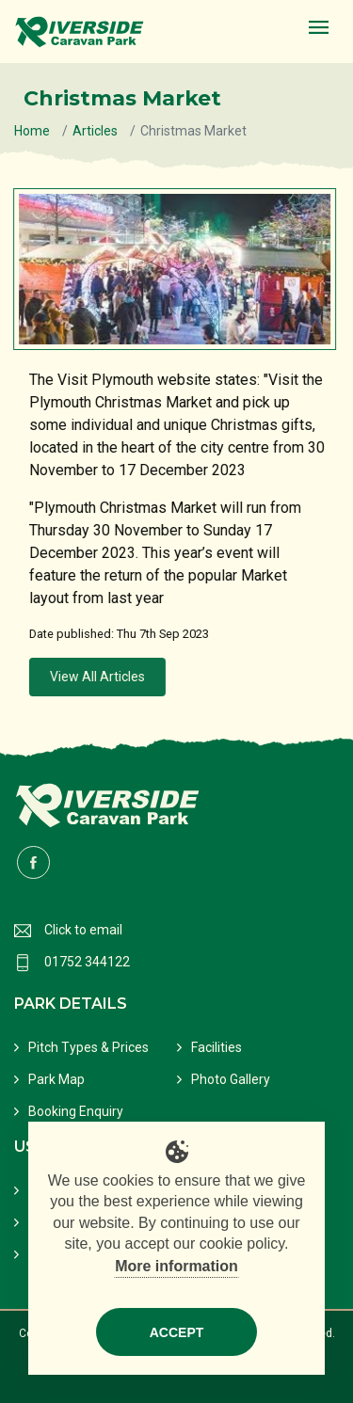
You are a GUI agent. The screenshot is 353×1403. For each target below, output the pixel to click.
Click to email (83, 929)
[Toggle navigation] (318, 28)
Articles (95, 130)
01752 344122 (87, 961)
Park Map (56, 1079)
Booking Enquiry (75, 1111)
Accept (177, 1332)
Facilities (216, 1047)
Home (32, 130)
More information (176, 1266)
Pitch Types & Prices (88, 1047)
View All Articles (98, 676)
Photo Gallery (230, 1079)
